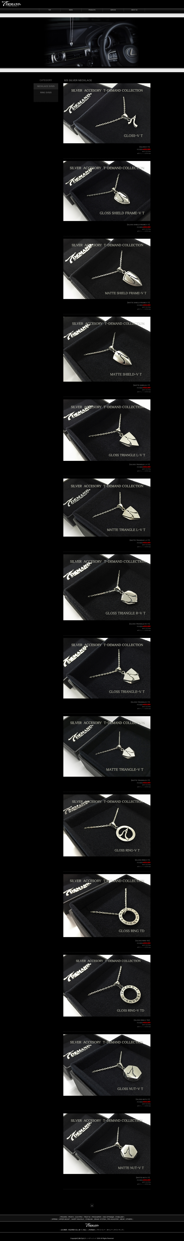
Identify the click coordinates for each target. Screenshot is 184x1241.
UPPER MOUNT (64, 1219)
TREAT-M (87, 1217)
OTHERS (129, 1219)
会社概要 (64, 1230)
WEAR (122, 1219)
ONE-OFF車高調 (108, 1217)
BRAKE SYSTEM (100, 1219)
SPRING (55, 1219)
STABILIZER (119, 1217)
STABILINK (89, 1219)
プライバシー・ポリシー (104, 1230)
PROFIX (71, 1217)
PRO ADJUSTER (113, 1219)
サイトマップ (118, 1230)
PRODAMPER (96, 1217)
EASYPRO (78, 1217)
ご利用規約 (91, 1230)
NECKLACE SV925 (45, 86)
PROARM (63, 1217)
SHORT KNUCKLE (77, 1219)
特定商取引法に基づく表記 (77, 1230)
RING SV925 (46, 93)
